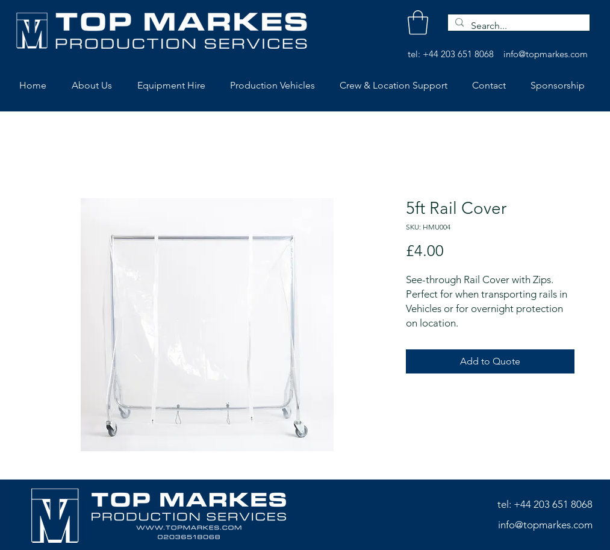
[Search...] (517, 25)
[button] (418, 22)
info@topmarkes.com (545, 54)
